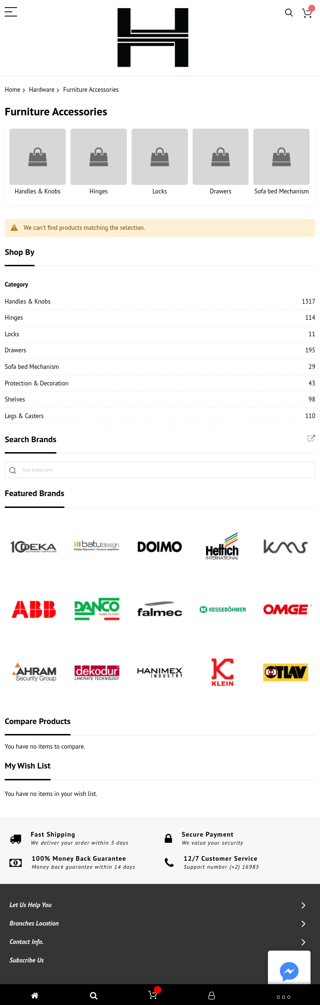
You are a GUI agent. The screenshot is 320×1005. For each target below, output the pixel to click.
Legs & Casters (24, 416)
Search (289, 13)
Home (12, 90)
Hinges (98, 191)
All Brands (311, 438)
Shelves (15, 399)
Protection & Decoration (37, 383)
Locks (159, 191)
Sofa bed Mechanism (282, 191)
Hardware (41, 90)
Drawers (220, 191)
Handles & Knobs (38, 191)
